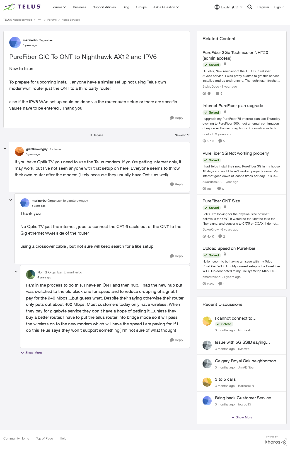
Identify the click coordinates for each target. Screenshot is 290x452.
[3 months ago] (225, 330)
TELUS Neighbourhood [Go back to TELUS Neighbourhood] (17, 19)
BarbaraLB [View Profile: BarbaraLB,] (246, 386)
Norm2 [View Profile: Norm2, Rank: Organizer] (42, 272)
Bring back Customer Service (243, 397)
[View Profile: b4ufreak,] (207, 321)
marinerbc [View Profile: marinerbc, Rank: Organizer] (30, 40)
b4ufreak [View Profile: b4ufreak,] (244, 330)
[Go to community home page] (22, 7)
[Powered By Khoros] (276, 441)
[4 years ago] (231, 276)
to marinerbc (73, 272)
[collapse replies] (5, 148)
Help (63, 438)
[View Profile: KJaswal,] (207, 345)
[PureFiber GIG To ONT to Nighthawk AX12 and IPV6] (33, 154)
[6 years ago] (229, 229)
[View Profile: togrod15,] (207, 400)
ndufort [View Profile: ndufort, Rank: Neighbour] (208, 134)
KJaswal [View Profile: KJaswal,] (244, 349)
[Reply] (176, 118)
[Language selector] (228, 7)
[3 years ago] (223, 134)
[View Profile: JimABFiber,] (207, 363)
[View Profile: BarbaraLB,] (207, 382)
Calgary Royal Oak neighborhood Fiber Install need (247, 361)
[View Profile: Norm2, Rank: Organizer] (30, 274)
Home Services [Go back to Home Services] (71, 19)
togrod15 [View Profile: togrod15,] (244, 404)
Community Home (16, 438)
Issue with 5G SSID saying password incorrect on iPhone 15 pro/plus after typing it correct (246, 342)
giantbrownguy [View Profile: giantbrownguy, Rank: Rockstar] (36, 149)
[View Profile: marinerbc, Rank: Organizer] (15, 42)
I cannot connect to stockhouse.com (233, 318)
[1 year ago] (228, 86)
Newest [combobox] (182, 135)
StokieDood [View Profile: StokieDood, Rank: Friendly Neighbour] (211, 86)
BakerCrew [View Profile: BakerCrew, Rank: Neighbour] (211, 229)
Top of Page (44, 438)
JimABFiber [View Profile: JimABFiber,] (246, 367)
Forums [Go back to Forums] (52, 19)
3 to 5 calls (225, 379)
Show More (31, 353)
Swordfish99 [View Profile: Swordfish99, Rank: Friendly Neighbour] (211, 182)
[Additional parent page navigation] (39, 20)
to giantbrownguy (75, 200)
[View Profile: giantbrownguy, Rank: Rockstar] (19, 151)
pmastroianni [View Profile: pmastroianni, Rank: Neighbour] (212, 277)
